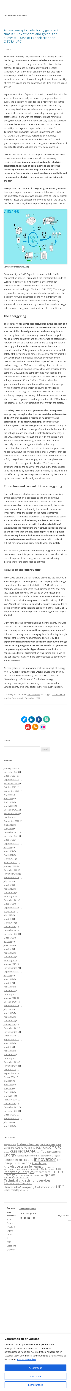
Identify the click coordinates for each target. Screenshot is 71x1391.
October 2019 (10, 903)
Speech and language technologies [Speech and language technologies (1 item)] (29, 1175)
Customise (35, 1376)
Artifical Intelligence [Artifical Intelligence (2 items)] (50, 1144)
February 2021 (10, 862)
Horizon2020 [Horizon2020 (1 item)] (43, 1156)
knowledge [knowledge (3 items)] (39, 1163)
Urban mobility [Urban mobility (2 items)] (11, 1189)
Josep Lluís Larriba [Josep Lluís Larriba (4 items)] (17, 1163)
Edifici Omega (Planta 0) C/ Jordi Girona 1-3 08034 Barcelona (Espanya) (11, 1234)
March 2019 (9, 922)
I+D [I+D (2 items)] (51, 1155)
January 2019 (10, 926)
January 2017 (10, 998)
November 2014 (11, 1065)
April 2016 (8, 1016)
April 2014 (8, 1092)
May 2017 (8, 983)
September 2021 (11, 843)
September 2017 (11, 971)
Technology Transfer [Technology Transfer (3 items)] (18, 1183)
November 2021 (11, 836)
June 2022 (8, 824)
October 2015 (10, 1035)
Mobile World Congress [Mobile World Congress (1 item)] (13, 1169)
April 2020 (8, 888)
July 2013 (8, 1122)
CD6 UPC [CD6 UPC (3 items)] (21, 1147)
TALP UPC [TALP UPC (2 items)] (23, 1177)
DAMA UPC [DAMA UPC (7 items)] (34, 1151)
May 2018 (8, 949)
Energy (15, 698)
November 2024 (11, 772)
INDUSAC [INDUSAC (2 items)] (9, 1159)
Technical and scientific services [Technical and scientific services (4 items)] (27, 1180)
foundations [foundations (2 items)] (23, 1155)
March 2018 (9, 956)
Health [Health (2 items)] (34, 1155)
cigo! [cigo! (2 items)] (29, 1147)
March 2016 (9, 1020)
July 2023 (8, 794)
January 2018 (10, 964)
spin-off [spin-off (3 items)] (50, 1175)
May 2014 (8, 1088)
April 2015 (8, 1050)
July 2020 (8, 881)
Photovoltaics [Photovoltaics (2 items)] (48, 1169)
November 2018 (11, 934)
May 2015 (8, 1047)
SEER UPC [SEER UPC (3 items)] (57, 1172)
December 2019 (11, 900)
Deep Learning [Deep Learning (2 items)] (53, 1151)
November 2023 (11, 783)
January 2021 (10, 866)
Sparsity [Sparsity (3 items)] (9, 1175)
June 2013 (8, 1126)
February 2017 (10, 994)
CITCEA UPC (57, 694)
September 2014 (11, 1073)
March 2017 (9, 990)
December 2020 (11, 870)
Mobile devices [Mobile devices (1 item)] (48, 1167)
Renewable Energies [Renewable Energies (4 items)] (19, 1172)
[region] (35, 1362)
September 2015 (11, 1039)
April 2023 (8, 802)
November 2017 (11, 967)
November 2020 (11, 873)
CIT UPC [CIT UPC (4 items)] (55, 1147)
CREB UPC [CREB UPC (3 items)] (17, 1151)
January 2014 (10, 1103)
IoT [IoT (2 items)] (59, 1159)
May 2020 (8, 885)
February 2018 (10, 960)
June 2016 (8, 1013)
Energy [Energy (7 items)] (10, 1155)
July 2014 (8, 1080)
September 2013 (11, 1118)
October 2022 (10, 817)
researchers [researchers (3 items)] (42, 1172)
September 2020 (11, 877)
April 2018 (8, 952)
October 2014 (10, 1069)
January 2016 (10, 1024)
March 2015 (9, 1054)
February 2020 (10, 896)
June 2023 (8, 798)
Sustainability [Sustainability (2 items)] (11, 1177)
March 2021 (9, 858)
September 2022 (11, 821)
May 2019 (8, 919)
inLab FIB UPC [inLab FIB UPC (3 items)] (23, 1160)
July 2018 (8, 941)
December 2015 (11, 1028)
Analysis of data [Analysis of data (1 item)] (10, 1145)
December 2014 (11, 1062)
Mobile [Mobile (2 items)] (37, 1166)
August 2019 (9, 911)
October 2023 (10, 787)
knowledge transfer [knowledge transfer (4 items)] (18, 1166)
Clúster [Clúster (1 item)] (7, 1152)
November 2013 (11, 1111)
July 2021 (8, 847)
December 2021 (11, 832)
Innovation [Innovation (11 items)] (45, 1159)
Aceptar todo (35, 1367)
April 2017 (8, 986)
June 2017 (8, 979)
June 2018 (8, 945)
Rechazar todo (35, 1384)
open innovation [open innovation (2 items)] (31, 1169)
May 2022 (8, 828)
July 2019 (8, 915)
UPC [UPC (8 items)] (60, 1187)
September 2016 (11, 1005)
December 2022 (11, 809)
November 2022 (11, 813)
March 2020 (9, 892)
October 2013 (10, 1114)
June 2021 (8, 851)
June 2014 (8, 1084)
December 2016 (11, 1001)
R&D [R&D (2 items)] (58, 1169)
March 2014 (9, 1095)
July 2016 (8, 1009)
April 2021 (8, 854)
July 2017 (8, 975)
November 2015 (11, 1031)
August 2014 (9, 1077)
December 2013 (11, 1107)
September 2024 (11, 779)
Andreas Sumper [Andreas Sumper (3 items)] (28, 1144)
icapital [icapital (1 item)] (57, 1156)
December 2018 (11, 930)
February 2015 (10, 1058)
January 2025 (10, 768)
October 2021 (10, 839)
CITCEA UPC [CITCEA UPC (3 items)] (41, 1147)
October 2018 (10, 937)
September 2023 (11, 790)
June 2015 (8, 1043)
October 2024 (10, 775)
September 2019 (11, 907)
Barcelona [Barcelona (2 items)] (9, 1147)
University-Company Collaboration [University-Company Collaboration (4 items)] (29, 1187)
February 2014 (10, 1099)
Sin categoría (33, 694)
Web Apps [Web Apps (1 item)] (24, 1190)
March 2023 (9, 806)
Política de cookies (26, 1359)
